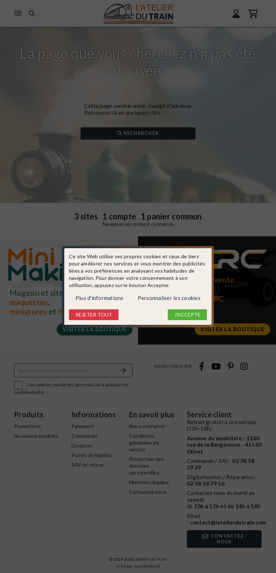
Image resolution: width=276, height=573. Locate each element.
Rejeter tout (93, 314)
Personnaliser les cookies (169, 298)
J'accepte (187, 314)
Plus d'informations (99, 298)
